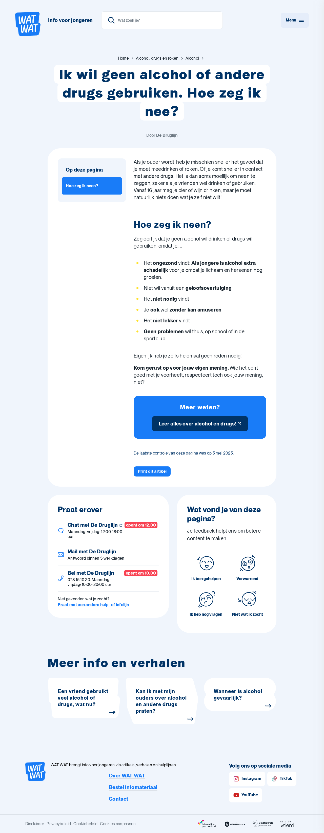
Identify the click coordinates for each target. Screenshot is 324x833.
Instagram (247, 779)
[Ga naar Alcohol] (192, 58)
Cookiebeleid (85, 823)
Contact (118, 799)
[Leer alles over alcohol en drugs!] (200, 423)
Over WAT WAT (127, 776)
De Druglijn (167, 135)
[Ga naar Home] (123, 58)
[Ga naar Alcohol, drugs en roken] (157, 58)
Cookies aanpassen (118, 823)
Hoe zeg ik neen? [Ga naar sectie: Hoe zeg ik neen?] (82, 185)
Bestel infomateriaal (133, 787)
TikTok (281, 779)
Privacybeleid (59, 823)
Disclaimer (34, 823)
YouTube (245, 795)
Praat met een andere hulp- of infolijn (93, 604)
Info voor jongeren (70, 20)
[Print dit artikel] (152, 471)
